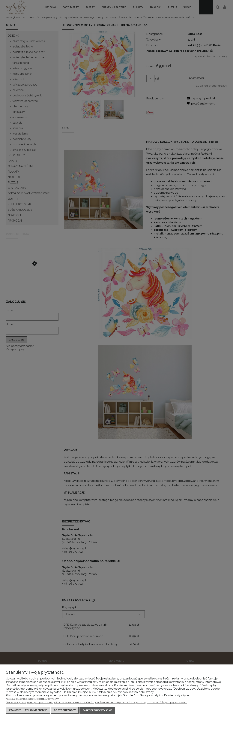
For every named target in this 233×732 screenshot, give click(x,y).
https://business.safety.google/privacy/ (32, 699)
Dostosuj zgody (65, 710)
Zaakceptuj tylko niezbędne (28, 710)
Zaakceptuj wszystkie (97, 710)
